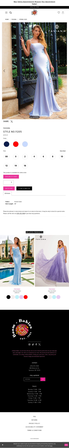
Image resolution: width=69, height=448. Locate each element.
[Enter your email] (34, 379)
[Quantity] (8, 183)
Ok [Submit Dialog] (66, 445)
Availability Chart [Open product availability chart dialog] (11, 177)
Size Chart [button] (63, 151)
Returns (35, 420)
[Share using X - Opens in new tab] (12, 121)
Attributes (7, 193)
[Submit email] (42, 379)
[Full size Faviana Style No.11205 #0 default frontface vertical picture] (34, 70)
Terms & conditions (34, 431)
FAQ (34, 417)
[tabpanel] (34, 70)
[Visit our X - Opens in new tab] (39, 344)
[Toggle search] (10, 12)
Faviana (14, 19)
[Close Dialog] (2, 445)
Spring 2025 (23, 19)
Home (7, 19)
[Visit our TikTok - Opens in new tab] (33, 344)
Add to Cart (9, 188)
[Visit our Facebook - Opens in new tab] (36, 344)
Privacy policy (34, 424)
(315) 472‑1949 (20, 214)
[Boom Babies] (34, 12)
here (51, 446)
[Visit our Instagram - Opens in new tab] (29, 344)
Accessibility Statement (34, 427)
